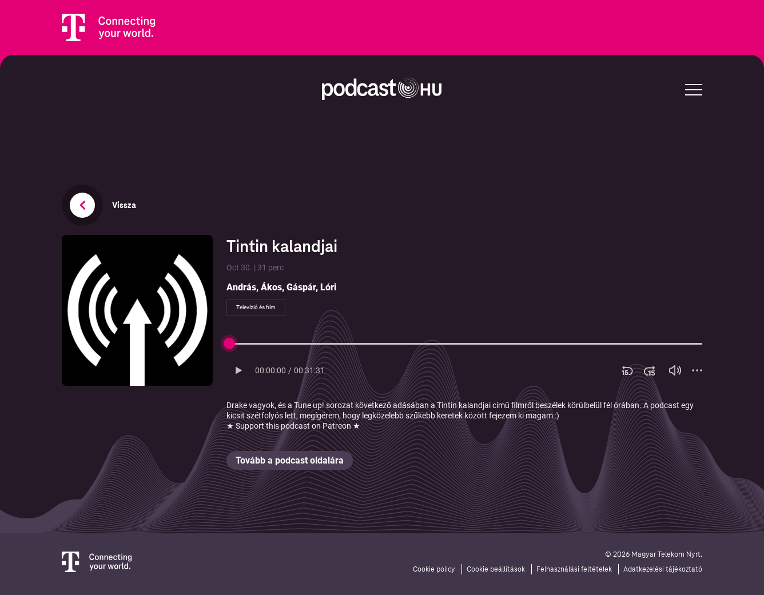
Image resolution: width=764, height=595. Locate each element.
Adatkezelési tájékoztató (662, 569)
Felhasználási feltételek (574, 569)
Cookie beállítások (496, 569)
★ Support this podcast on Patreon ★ (293, 425)
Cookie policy (434, 569)
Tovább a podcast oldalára (290, 460)
